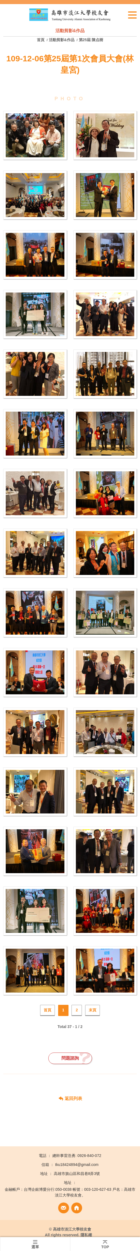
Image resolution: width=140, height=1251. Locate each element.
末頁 (92, 1010)
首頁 (41, 40)
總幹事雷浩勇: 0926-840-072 (76, 1155)
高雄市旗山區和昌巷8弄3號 (77, 1173)
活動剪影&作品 (62, 40)
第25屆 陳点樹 (91, 40)
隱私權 (86, 1235)
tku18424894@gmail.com (77, 1164)
